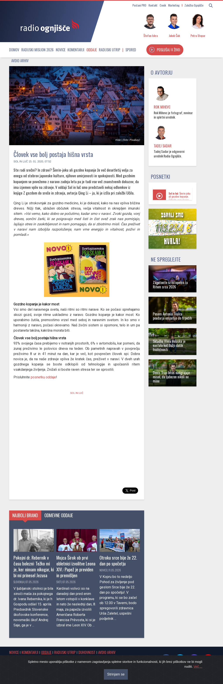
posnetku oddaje (43, 377)
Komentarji (76, 49)
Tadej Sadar (163, 145)
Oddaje (91, 49)
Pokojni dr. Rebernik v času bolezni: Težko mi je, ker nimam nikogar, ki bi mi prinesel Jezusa (34, 566)
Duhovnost (86, 652)
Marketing (174, 5)
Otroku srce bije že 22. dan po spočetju (118, 560)
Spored (130, 49)
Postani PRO (139, 5)
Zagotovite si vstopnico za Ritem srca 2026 (170, 284)
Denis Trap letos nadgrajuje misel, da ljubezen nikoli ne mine (171, 377)
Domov (14, 49)
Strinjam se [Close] (116, 674)
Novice (60, 49)
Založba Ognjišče (193, 5)
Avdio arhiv (20, 60)
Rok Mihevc (162, 107)
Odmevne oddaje (58, 515)
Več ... (198, 666)
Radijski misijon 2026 (37, 49)
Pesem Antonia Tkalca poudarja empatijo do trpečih (172, 316)
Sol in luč (21, 161)
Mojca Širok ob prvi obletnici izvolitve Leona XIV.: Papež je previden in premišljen (75, 566)
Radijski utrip (109, 49)
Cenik (163, 5)
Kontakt (153, 5)
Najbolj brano (25, 515)
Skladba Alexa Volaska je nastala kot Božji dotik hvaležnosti (169, 345)
